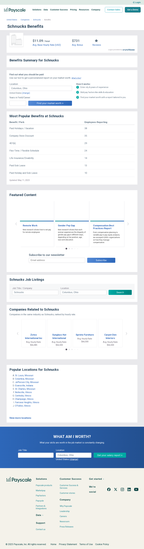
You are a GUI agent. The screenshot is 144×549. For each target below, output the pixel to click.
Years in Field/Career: (20, 97)
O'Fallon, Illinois (23, 405)
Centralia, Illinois (23, 395)
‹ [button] (16, 223)
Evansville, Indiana (24, 385)
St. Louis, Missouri (24, 375)
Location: (13, 84)
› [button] (128, 223)
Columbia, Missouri (24, 378)
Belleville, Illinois (23, 392)
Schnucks (37, 20)
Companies (25, 20)
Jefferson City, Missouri (27, 382)
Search (120, 292)
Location (64, 288)
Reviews (96, 45)
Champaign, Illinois (24, 399)
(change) (26, 93)
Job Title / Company (22, 288)
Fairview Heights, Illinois (27, 402)
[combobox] (40, 88)
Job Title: (22, 450)
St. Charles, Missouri (25, 389)
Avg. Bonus (77, 45)
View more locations (20, 418)
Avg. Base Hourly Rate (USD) (47, 45)
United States (12, 20)
